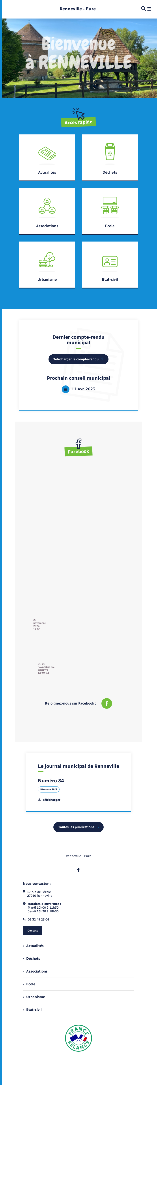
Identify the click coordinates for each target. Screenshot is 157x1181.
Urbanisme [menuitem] (34, 988)
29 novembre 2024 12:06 (52, 483)
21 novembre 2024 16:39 (102, 515)
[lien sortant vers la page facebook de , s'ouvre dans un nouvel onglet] (78, 860)
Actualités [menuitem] (33, 936)
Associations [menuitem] (35, 962)
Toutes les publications (78, 818)
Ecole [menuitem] (29, 975)
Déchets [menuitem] (31, 949)
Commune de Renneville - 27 (54, 479)
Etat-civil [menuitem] (32, 1000)
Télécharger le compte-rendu (78, 359)
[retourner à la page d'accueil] (78, 9)
